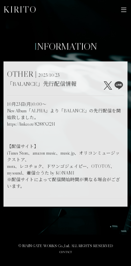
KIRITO (20, 9)
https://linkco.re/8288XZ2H (31, 124)
